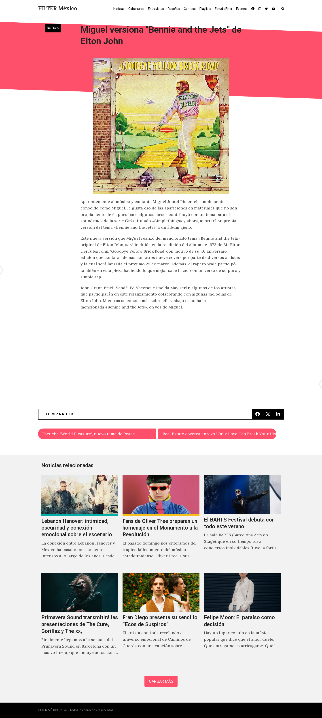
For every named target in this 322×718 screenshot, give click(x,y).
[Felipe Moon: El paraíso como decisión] (242, 619)
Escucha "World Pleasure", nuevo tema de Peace (88, 433)
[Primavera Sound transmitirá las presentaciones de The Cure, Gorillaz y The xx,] (79, 619)
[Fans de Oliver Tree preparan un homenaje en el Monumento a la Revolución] (161, 521)
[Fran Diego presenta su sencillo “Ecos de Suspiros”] (161, 619)
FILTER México (57, 8)
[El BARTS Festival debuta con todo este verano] (242, 521)
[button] (283, 8)
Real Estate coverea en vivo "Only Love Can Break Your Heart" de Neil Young (219, 433)
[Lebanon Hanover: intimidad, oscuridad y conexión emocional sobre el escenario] (79, 521)
